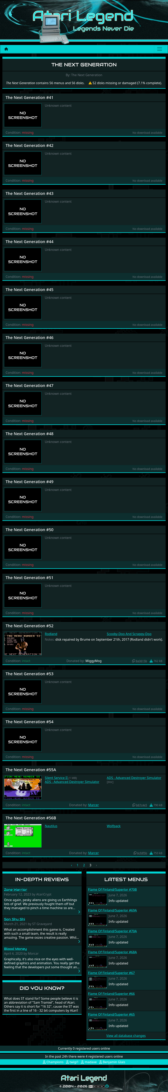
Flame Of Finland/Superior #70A (112, 931)
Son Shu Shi (14, 919)
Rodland (51, 634)
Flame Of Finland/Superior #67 (111, 973)
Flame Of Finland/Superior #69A (112, 910)
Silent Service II (56, 778)
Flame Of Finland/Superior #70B (112, 889)
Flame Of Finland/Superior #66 (111, 993)
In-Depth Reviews (42, 879)
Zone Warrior (15, 890)
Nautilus (51, 826)
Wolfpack (114, 826)
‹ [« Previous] (71, 865)
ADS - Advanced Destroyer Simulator (72, 782)
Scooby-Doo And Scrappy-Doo (129, 634)
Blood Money (15, 949)
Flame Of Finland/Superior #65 (111, 1014)
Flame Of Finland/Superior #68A (112, 952)
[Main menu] (159, 49)
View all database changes (126, 1035)
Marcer (93, 805)
